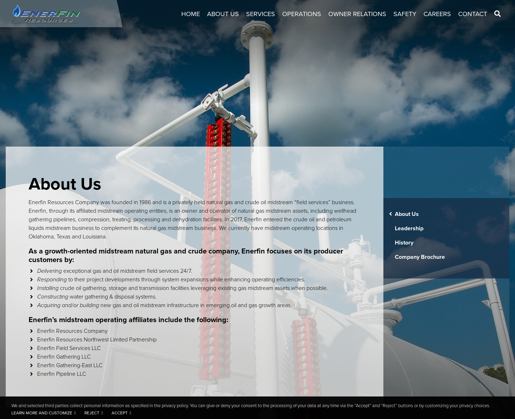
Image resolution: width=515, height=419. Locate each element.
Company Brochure (420, 257)
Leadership (409, 228)
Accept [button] (120, 413)
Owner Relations (357, 14)
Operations (301, 14)
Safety (404, 14)
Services (260, 14)
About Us (223, 14)
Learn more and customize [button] (41, 413)
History (404, 242)
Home (190, 14)
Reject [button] (91, 413)
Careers (437, 14)
